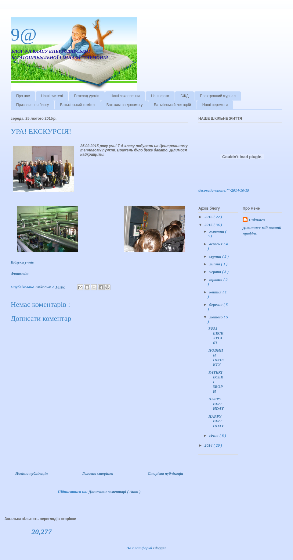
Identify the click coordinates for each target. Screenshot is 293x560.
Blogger (159, 548)
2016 (208, 216)
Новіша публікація (31, 473)
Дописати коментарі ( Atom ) (114, 491)
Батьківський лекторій (172, 105)
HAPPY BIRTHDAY (215, 404)
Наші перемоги (215, 105)
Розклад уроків (86, 96)
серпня (215, 256)
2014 (208, 445)
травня (216, 279)
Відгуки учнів (23, 262)
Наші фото (160, 96)
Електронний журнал (218, 96)
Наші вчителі (52, 96)
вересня (216, 244)
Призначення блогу (32, 105)
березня (216, 304)
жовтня (217, 231)
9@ (24, 34)
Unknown (257, 220)
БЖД (184, 96)
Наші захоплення (125, 96)
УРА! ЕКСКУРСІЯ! (215, 335)
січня (214, 435)
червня (215, 271)
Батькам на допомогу (125, 105)
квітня (215, 292)
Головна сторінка (97, 473)
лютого (216, 317)
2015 (208, 224)
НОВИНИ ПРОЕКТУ (216, 357)
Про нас (23, 96)
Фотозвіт (20, 273)
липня (215, 264)
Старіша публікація (165, 473)
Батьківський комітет (77, 105)
